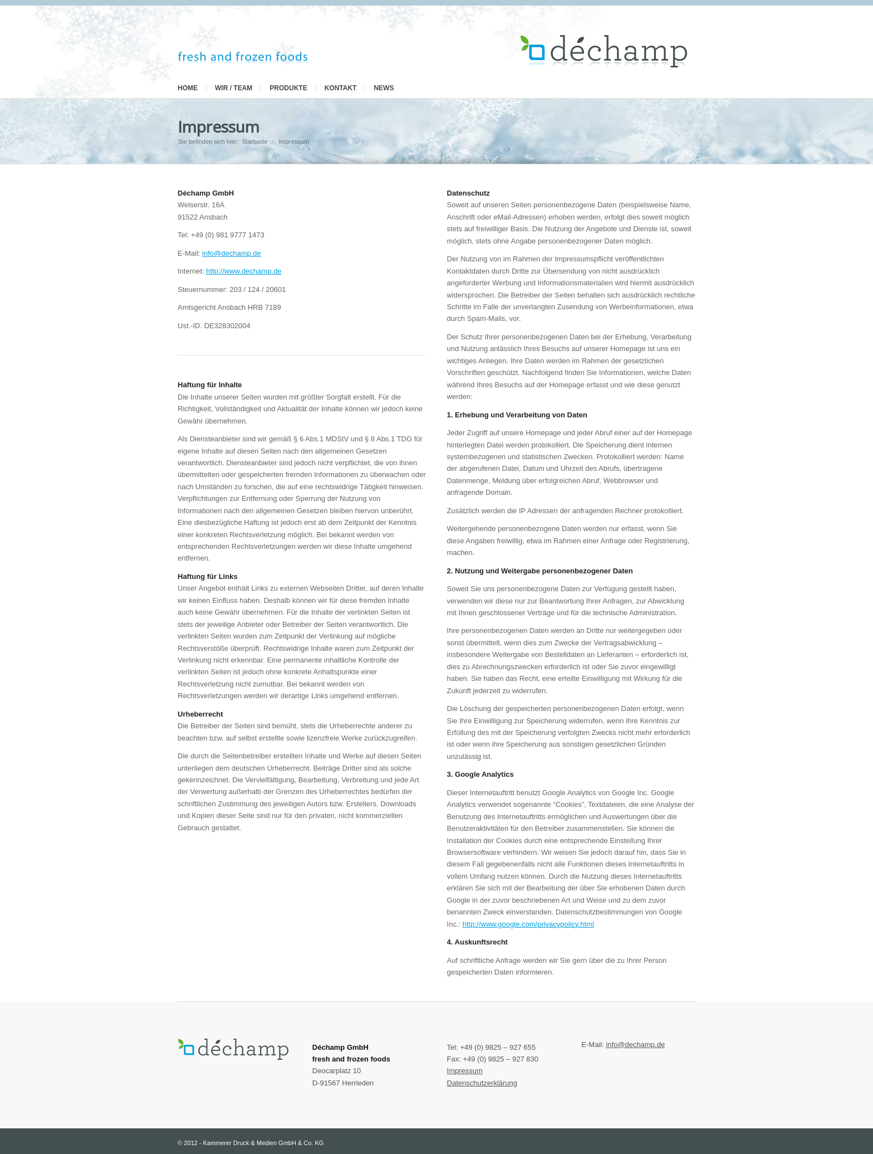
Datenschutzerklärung (482, 1083)
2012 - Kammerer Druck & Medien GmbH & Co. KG (253, 1143)
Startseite (254, 141)
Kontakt (341, 88)
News (384, 88)
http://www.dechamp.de (243, 271)
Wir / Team (233, 88)
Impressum (218, 126)
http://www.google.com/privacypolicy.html (528, 924)
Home (188, 88)
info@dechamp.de (231, 253)
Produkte (288, 88)
